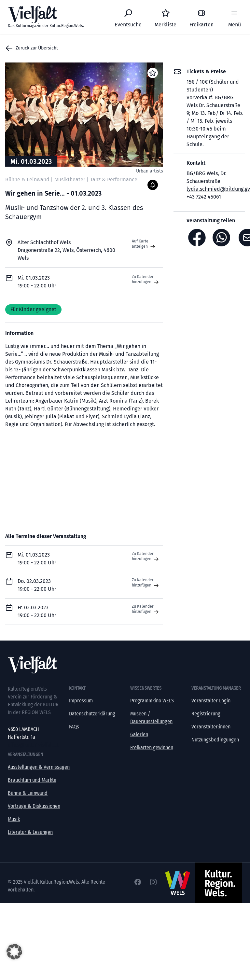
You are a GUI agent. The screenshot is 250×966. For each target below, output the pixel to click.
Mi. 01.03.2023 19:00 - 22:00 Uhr (37, 559)
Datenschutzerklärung (92, 714)
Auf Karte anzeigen (144, 244)
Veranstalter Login (210, 700)
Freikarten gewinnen (151, 747)
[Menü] (234, 17)
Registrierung (205, 714)
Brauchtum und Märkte (32, 780)
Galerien (139, 734)
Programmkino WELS (152, 700)
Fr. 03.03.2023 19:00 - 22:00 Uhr (37, 611)
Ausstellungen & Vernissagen (39, 767)
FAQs (74, 727)
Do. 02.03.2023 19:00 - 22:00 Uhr (37, 585)
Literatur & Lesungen (30, 832)
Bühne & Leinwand (28, 793)
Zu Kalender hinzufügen (146, 279)
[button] (14, 951)
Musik (14, 819)
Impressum (81, 700)
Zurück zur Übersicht (31, 48)
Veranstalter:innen (210, 727)
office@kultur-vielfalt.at (33, 745)
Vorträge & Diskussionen (34, 806)
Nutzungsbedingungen (215, 740)
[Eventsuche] (128, 17)
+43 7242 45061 (204, 197)
